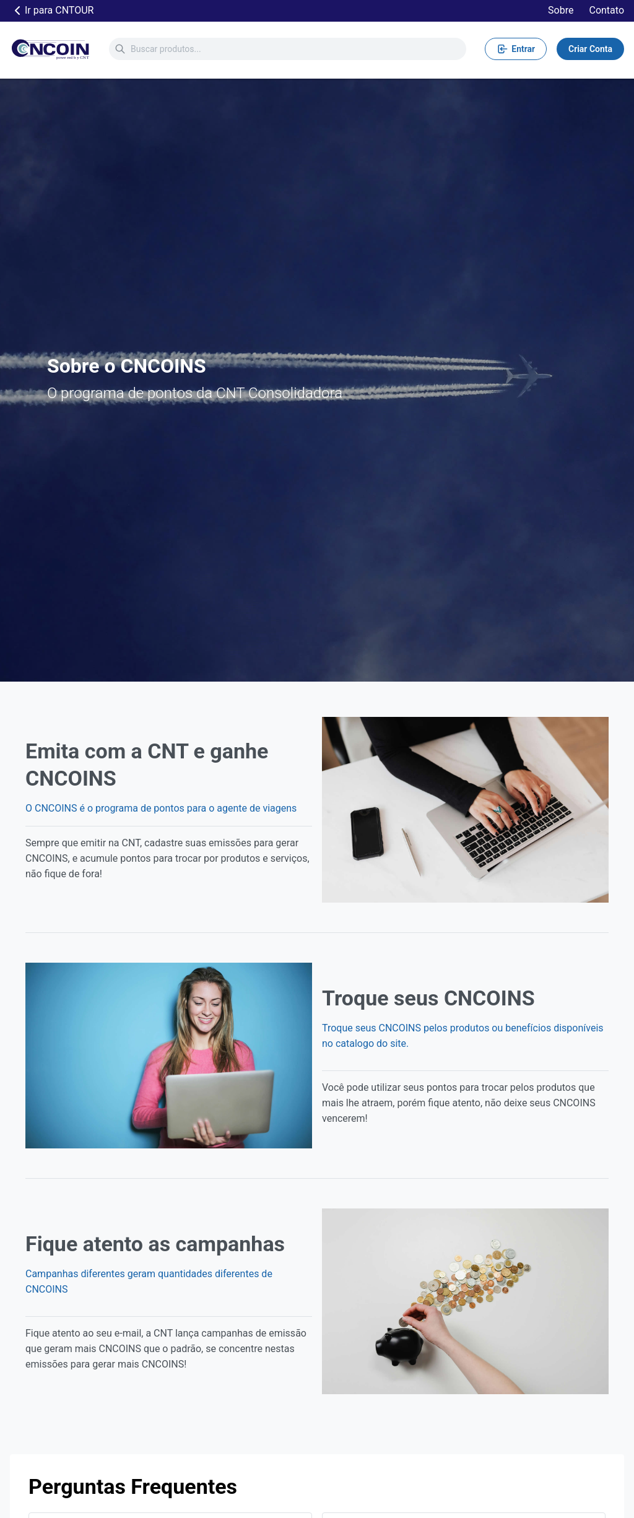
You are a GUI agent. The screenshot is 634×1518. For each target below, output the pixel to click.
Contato (606, 10)
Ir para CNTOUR (51, 10)
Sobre (560, 10)
